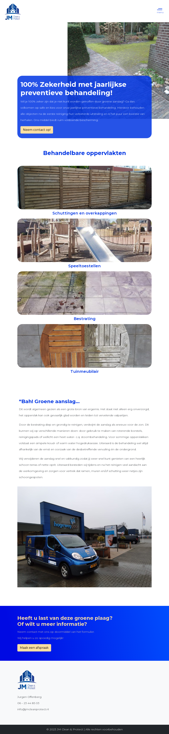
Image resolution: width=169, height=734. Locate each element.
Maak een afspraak (34, 648)
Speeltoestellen (84, 266)
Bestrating (84, 318)
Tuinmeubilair (84, 371)
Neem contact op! (37, 130)
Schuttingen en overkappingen (84, 213)
